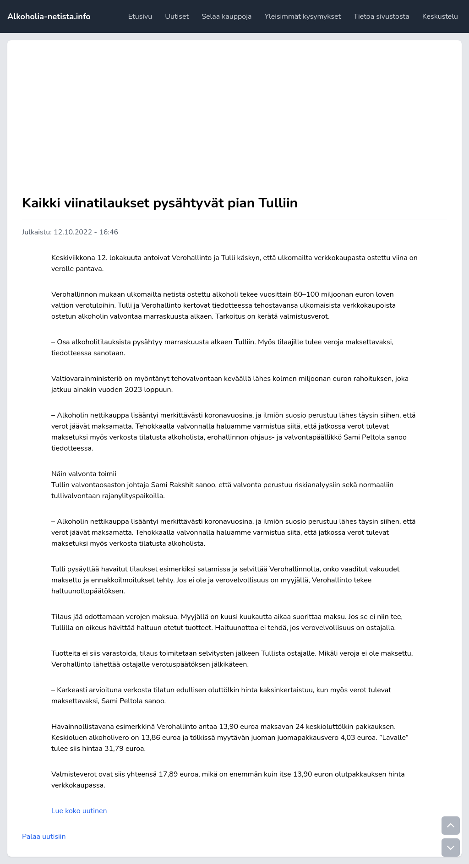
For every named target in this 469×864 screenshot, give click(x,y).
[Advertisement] (234, 124)
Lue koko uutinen (79, 811)
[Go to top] (451, 825)
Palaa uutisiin (44, 836)
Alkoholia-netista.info (49, 16)
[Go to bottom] (451, 847)
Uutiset (177, 16)
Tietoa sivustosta (381, 16)
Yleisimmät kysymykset (303, 16)
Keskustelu (440, 16)
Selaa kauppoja (226, 16)
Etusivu (140, 16)
